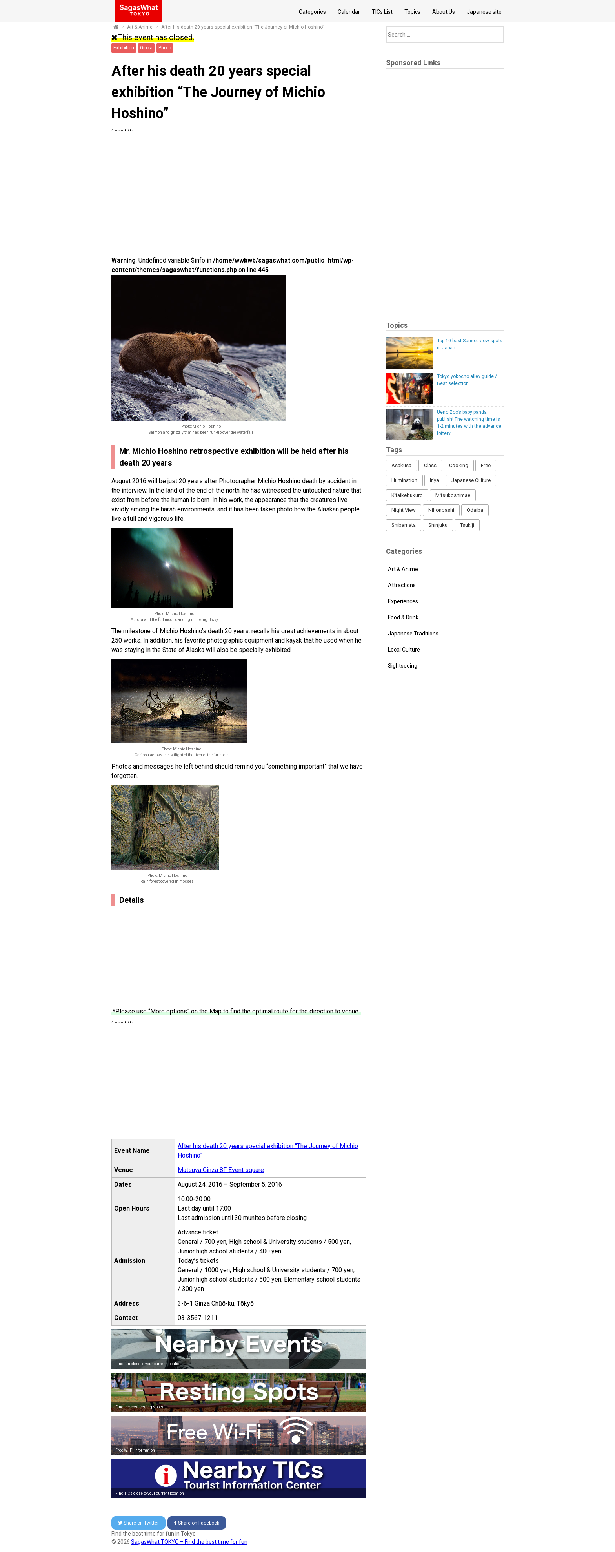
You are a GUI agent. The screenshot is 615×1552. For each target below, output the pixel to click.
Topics (412, 12)
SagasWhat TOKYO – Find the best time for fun (189, 1542)
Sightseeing (402, 666)
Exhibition (123, 48)
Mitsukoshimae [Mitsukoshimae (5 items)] (452, 495)
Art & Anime (140, 27)
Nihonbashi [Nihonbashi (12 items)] (441, 510)
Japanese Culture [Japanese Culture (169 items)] (471, 480)
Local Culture (404, 649)
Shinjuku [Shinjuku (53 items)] (438, 525)
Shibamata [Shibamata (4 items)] (403, 525)
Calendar (349, 12)
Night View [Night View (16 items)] (403, 510)
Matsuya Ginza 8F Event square (221, 1170)
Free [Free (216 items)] (486, 465)
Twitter (138, 1523)
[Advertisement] (238, 188)
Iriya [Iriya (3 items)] (434, 480)
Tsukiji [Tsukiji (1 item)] (467, 525)
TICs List (382, 12)
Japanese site (484, 12)
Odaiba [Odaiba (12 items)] (475, 510)
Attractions (402, 585)
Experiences (403, 601)
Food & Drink (403, 617)
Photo (164, 48)
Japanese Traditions (413, 633)
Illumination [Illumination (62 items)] (404, 480)
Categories (312, 12)
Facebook (196, 1523)
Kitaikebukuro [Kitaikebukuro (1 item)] (407, 495)
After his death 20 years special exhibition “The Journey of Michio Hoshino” (242, 27)
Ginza (146, 48)
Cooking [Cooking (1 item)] (458, 465)
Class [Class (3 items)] (430, 465)
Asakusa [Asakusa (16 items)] (401, 465)
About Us (443, 12)
